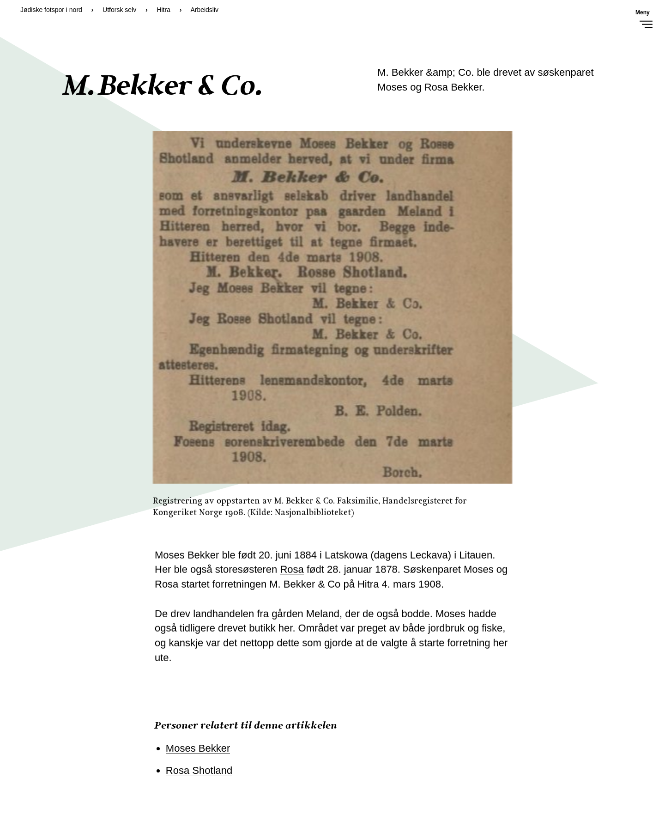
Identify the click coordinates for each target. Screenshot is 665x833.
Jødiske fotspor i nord (51, 9)
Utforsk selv (119, 9)
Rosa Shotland (199, 770)
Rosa (291, 573)
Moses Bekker (198, 748)
